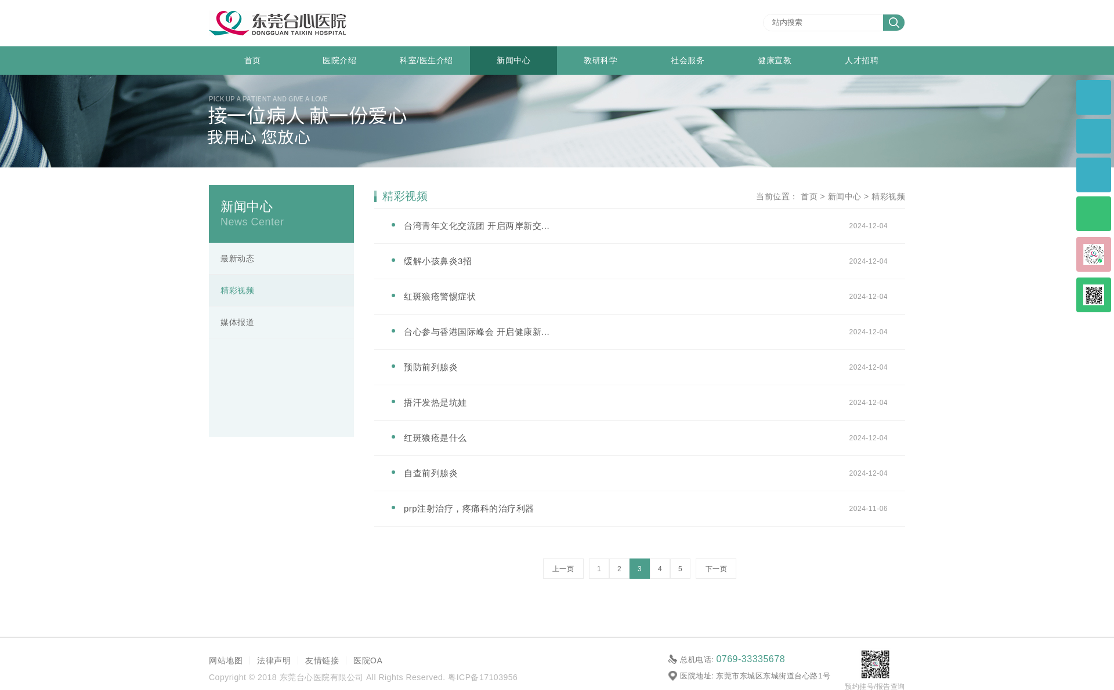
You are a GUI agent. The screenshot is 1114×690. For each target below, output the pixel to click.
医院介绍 (339, 60)
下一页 (717, 569)
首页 (252, 60)
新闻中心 (513, 60)
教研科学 (600, 60)
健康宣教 (774, 60)
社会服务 (687, 60)
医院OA (367, 660)
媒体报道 (237, 322)
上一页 (563, 569)
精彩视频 (237, 290)
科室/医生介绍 (426, 60)
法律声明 (274, 660)
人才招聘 (861, 60)
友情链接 (322, 660)
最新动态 (237, 258)
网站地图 (226, 660)
